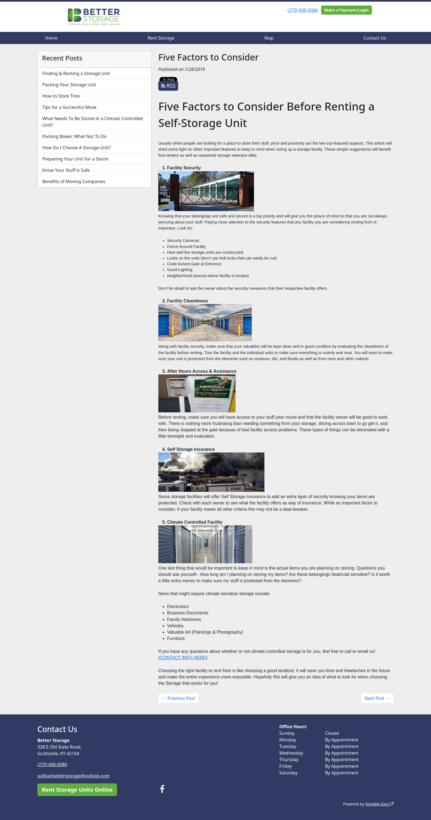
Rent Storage (161, 38)
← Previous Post (178, 698)
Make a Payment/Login (346, 10)
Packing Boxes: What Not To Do (74, 136)
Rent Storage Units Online (77, 789)
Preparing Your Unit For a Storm (75, 159)
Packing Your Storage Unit (69, 85)
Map (268, 38)
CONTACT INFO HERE (183, 657)
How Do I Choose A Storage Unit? (76, 148)
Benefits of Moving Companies (73, 181)
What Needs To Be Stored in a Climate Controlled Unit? (92, 121)
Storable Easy (379, 803)
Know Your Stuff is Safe (66, 170)
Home (51, 38)
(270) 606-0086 (303, 10)
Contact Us (375, 38)
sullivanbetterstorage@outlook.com (74, 775)
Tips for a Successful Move (69, 107)
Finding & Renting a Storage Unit (76, 73)
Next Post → (377, 698)
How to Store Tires (61, 96)
